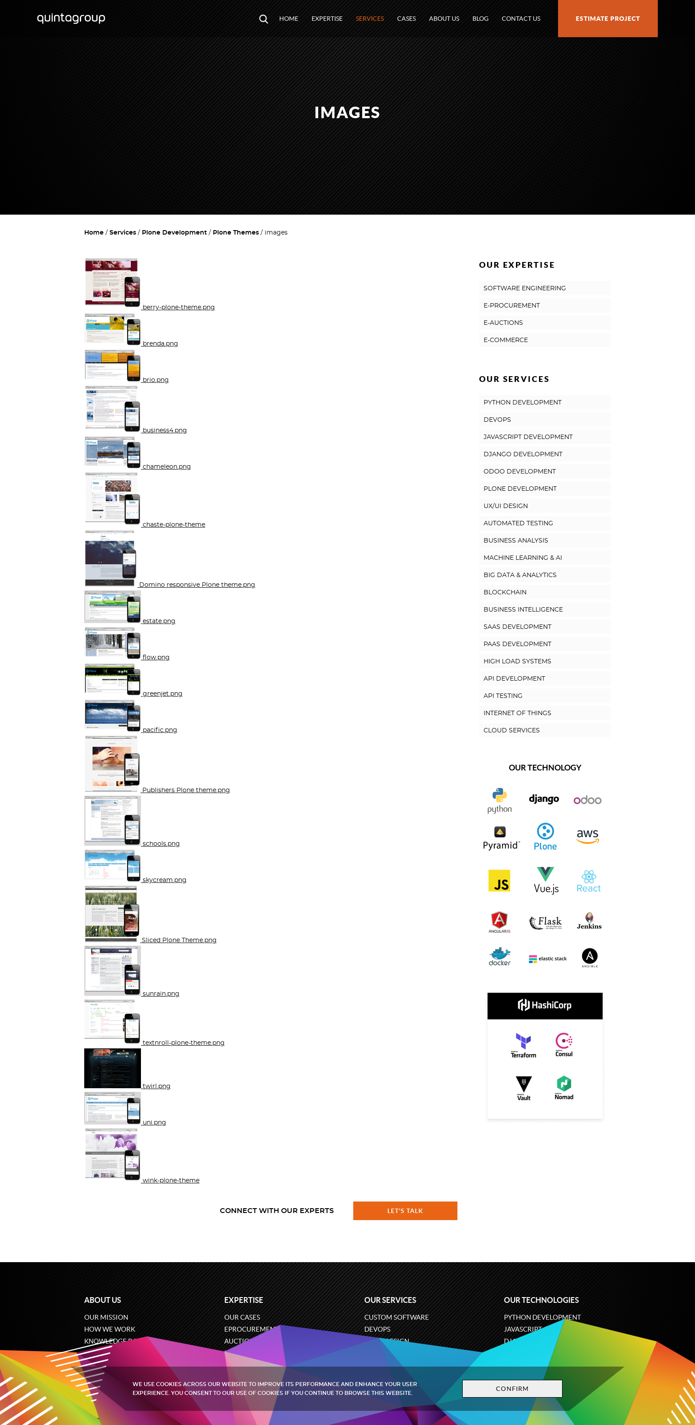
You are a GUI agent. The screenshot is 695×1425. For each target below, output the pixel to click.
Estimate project (608, 18)
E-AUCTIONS (503, 323)
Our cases (242, 1317)
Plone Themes (236, 233)
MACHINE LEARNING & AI (523, 558)
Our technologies (541, 1300)
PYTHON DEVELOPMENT (523, 403)
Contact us (521, 18)
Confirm (512, 1388)
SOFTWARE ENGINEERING (525, 288)
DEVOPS (497, 420)
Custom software (396, 1317)
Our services (390, 1300)
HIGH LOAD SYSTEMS (517, 662)
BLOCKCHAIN (505, 592)
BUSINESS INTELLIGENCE (523, 610)
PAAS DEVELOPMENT (517, 644)
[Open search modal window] (264, 18)
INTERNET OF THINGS (517, 713)
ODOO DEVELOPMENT (520, 472)
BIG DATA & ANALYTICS (520, 575)
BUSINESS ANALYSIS (516, 541)
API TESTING (503, 696)
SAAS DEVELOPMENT (517, 627)
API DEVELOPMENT (514, 679)
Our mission (106, 1317)
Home (288, 18)
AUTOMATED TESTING (518, 523)
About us (444, 18)
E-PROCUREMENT (512, 306)
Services (370, 18)
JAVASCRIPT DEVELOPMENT (528, 437)
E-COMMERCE (506, 340)
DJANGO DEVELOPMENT (523, 454)
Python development (542, 1317)
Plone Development (174, 233)
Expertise (327, 18)
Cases (406, 18)
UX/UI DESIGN (506, 506)
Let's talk (405, 1210)
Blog (480, 18)
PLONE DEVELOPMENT (520, 489)
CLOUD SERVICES (512, 731)
